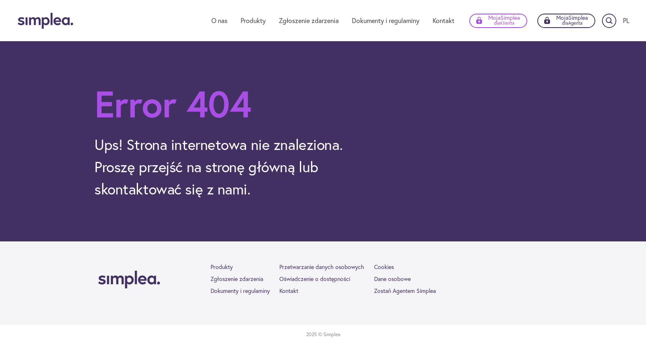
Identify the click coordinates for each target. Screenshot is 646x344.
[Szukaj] (609, 21)
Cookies (384, 267)
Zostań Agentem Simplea (405, 291)
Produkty (253, 20)
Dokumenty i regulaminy (385, 20)
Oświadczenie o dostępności (314, 279)
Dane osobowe (392, 279)
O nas (219, 20)
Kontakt (443, 20)
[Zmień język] (626, 20)
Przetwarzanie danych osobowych (321, 267)
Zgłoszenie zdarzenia (309, 20)
